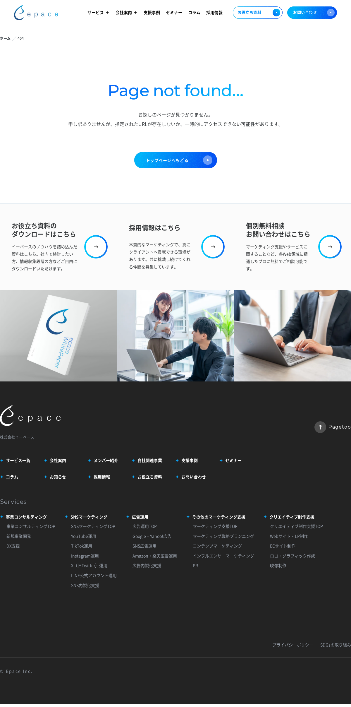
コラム (194, 12)
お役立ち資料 (257, 12)
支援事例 (152, 12)
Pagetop (332, 427)
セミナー (174, 12)
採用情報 (214, 12)
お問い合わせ (314, 12)
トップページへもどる (179, 160)
